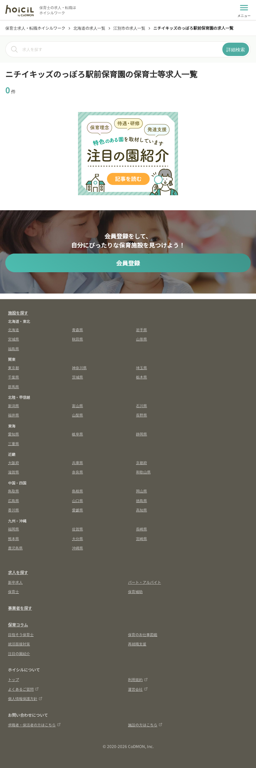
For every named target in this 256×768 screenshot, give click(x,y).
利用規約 (138, 679)
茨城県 (77, 377)
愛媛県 (77, 509)
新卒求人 (15, 582)
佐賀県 (77, 528)
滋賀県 (13, 471)
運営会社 (138, 689)
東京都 (13, 367)
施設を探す (18, 313)
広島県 (13, 500)
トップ (13, 679)
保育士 (13, 591)
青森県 (77, 329)
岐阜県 (77, 433)
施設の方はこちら (145, 724)
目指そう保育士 (21, 634)
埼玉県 (141, 367)
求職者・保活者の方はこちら (34, 724)
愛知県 (13, 433)
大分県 (77, 538)
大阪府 (13, 462)
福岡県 (13, 528)
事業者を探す (20, 608)
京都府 (141, 462)
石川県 (141, 405)
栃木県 (141, 377)
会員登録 (128, 263)
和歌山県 (143, 471)
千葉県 (13, 377)
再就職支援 (137, 643)
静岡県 (141, 433)
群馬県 (13, 386)
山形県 (141, 339)
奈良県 (77, 471)
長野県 (141, 414)
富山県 (77, 405)
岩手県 (141, 329)
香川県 (13, 509)
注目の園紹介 (19, 653)
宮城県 (13, 339)
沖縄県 (77, 547)
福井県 (13, 414)
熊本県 (13, 538)
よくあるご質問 (23, 689)
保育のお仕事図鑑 (142, 634)
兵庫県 (77, 462)
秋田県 (77, 339)
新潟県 (13, 405)
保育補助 (135, 591)
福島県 (13, 348)
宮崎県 (141, 538)
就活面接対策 (19, 643)
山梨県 (77, 414)
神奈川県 (79, 367)
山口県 (77, 500)
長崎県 (141, 528)
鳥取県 (13, 490)
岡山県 (141, 490)
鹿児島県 (15, 547)
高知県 (141, 509)
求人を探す (18, 572)
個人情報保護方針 (25, 698)
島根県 (77, 490)
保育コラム (18, 624)
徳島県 (141, 500)
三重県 (13, 443)
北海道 (13, 329)
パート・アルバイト (144, 582)
